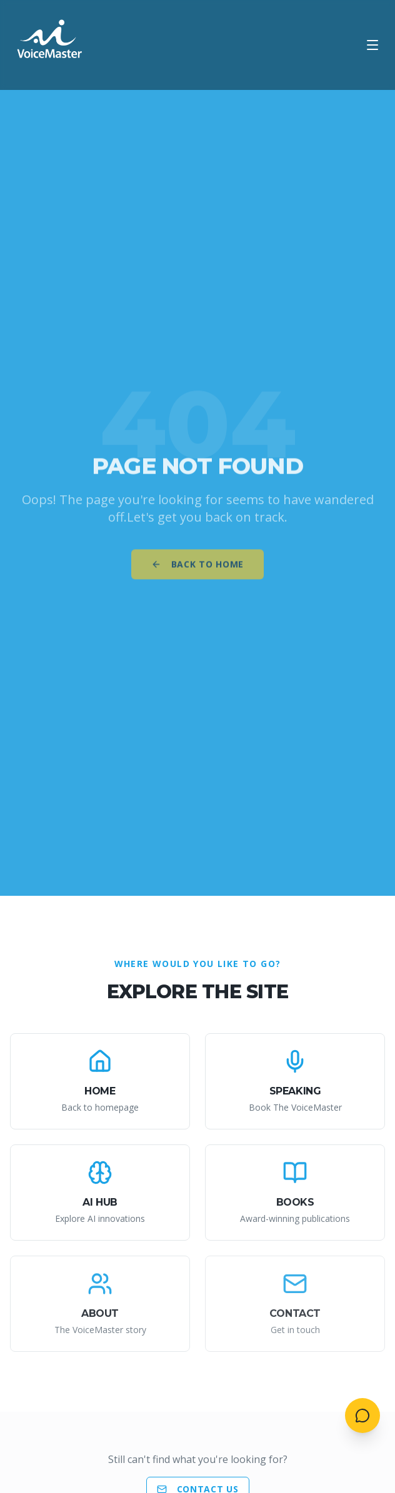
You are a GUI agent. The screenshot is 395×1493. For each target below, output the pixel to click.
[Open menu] (372, 44)
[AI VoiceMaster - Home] (50, 45)
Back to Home (197, 568)
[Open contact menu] (362, 1415)
